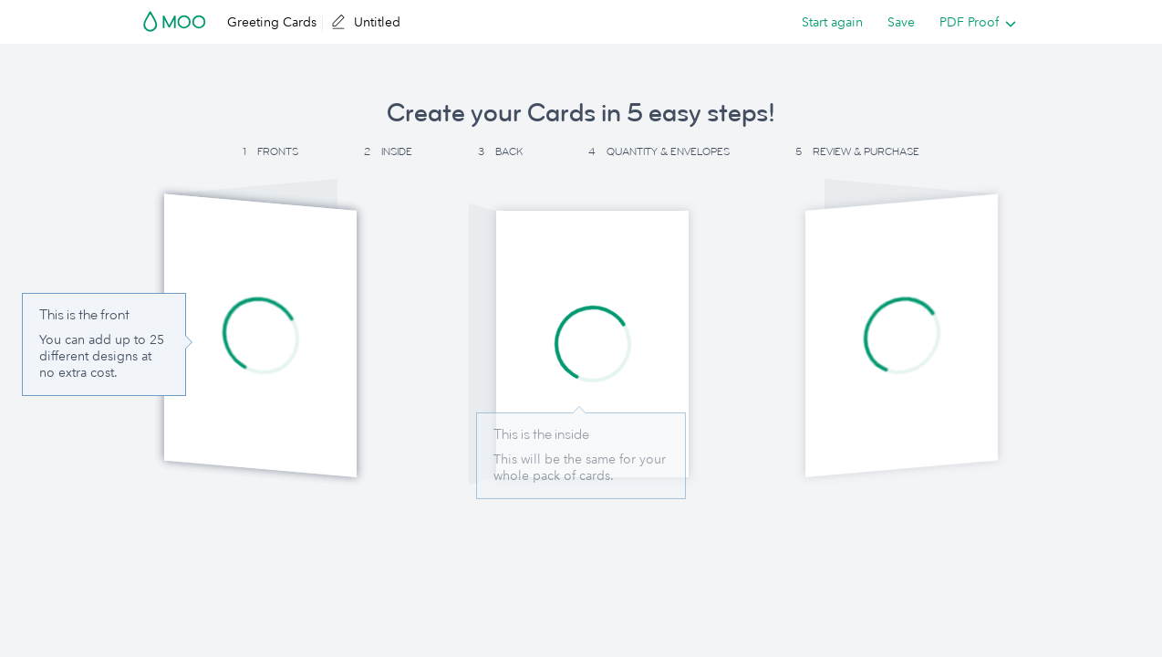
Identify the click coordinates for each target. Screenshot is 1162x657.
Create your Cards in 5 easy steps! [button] (581, 113)
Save (901, 22)
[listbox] (974, 22)
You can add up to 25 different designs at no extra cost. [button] (101, 356)
